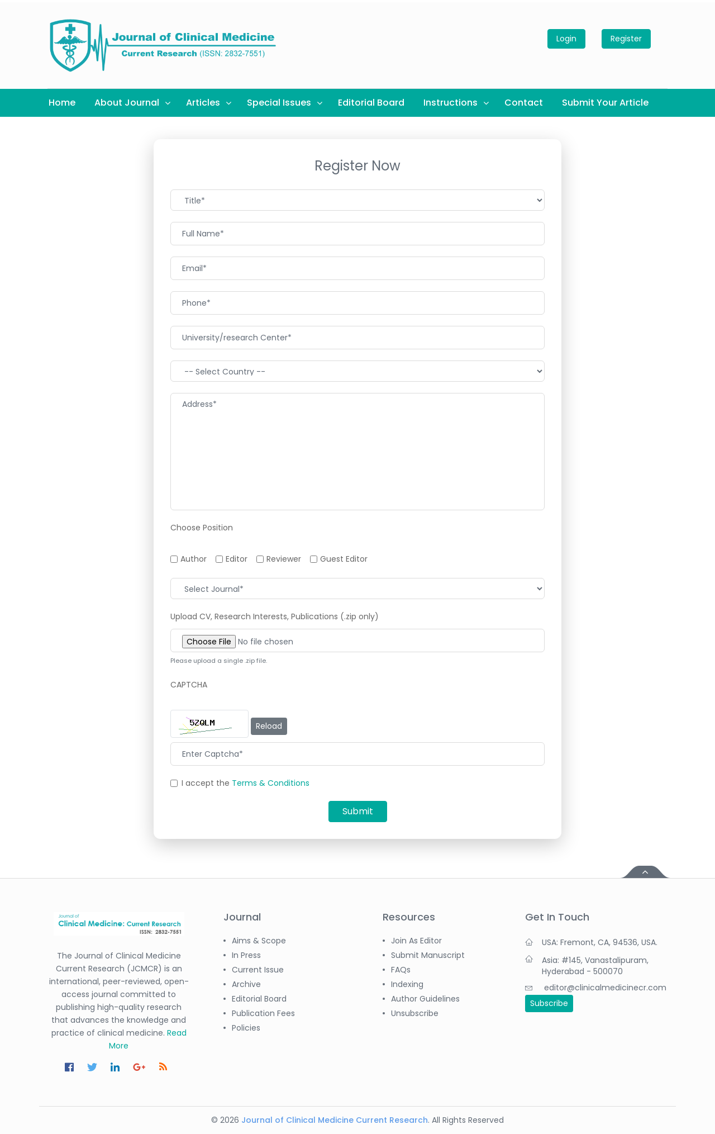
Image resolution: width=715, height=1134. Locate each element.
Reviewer (283, 558)
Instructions (450, 102)
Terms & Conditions (270, 783)
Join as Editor (416, 941)
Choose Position (201, 527)
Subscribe (549, 1003)
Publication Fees (263, 1013)
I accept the (245, 783)
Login (566, 38)
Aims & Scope (259, 941)
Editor (236, 558)
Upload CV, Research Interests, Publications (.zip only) (274, 616)
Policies (246, 1028)
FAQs (401, 970)
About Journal (126, 102)
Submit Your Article (605, 102)
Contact (523, 102)
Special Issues (279, 102)
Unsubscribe (414, 1013)
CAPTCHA (188, 684)
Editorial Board (371, 102)
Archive (246, 984)
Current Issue (258, 970)
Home (62, 102)
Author (193, 558)
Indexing (407, 984)
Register (626, 38)
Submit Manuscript (428, 955)
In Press (246, 955)
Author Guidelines (425, 999)
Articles (203, 102)
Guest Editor (344, 558)
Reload (269, 726)
